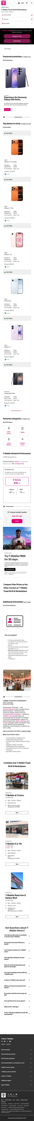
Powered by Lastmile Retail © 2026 (17, 1118)
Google (5, 723)
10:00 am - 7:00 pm (14, 850)
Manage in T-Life (17, 36)
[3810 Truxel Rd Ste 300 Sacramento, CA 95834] (17, 19)
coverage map (19, 463)
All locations (7, 48)
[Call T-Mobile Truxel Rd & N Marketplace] (17, 15)
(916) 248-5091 (12, 853)
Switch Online (17, 41)
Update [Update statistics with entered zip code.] (17, 521)
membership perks (9, 709)
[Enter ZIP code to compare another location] (17, 516)
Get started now (10, 569)
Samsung (23, 721)
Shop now (7, 109)
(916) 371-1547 (12, 905)
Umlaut (16, 461)
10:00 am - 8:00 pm (14, 903)
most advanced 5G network (12, 714)
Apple (17, 721)
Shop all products (17, 411)
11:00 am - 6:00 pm (14, 800)
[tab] (17, 936)
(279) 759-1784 (12, 803)
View (17, 812)
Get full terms (11, 574)
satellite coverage (8, 716)
